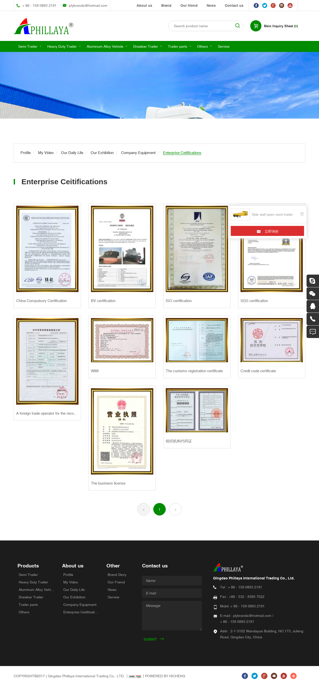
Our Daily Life (74, 590)
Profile (68, 575)
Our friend (189, 5)
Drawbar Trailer (145, 46)
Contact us (234, 5)
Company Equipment (79, 605)
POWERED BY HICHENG (165, 676)
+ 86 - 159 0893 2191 (39, 5)
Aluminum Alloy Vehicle (105, 46)
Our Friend (116, 582)
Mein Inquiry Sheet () (281, 26)
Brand (166, 5)
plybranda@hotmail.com (88, 5)
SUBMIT (150, 639)
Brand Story (117, 575)
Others (202, 46)
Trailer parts (177, 46)
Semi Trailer (27, 46)
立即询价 (272, 231)
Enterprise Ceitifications (81, 612)
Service (224, 46)
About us (144, 5)
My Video (70, 582)
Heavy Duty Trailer (62, 46)
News (211, 5)
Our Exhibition (74, 597)
